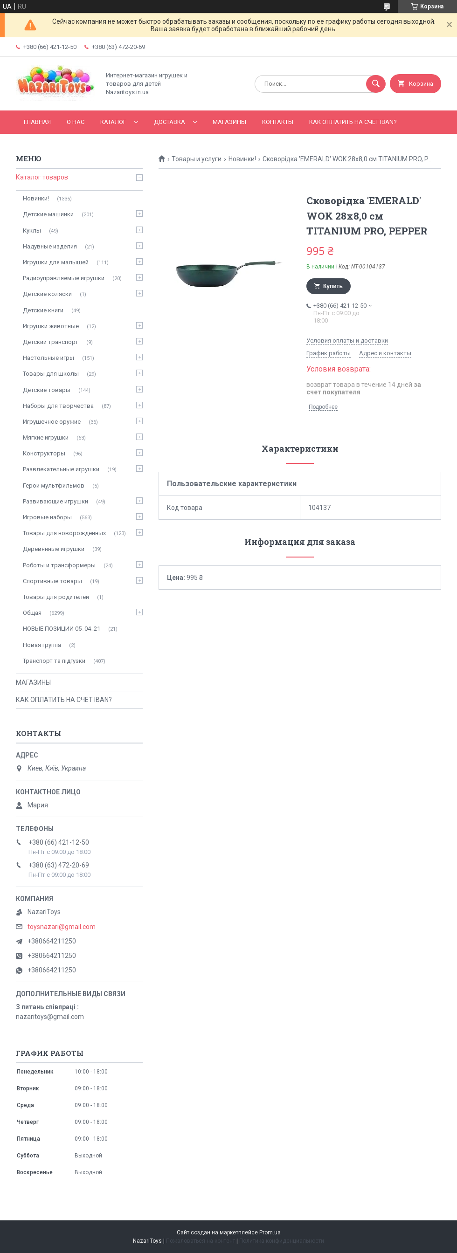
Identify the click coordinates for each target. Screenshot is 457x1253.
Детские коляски (47, 293)
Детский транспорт (50, 341)
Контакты (277, 121)
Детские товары (46, 389)
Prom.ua (270, 1232)
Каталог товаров (42, 177)
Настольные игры (48, 357)
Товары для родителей (56, 596)
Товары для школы (51, 373)
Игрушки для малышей (56, 262)
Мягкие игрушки (46, 437)
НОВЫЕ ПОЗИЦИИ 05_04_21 (61, 628)
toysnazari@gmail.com (62, 926)
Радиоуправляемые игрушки (63, 278)
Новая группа (42, 644)
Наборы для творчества (58, 405)
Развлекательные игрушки (61, 469)
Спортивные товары (52, 581)
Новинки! (242, 159)
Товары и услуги (197, 159)
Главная (37, 121)
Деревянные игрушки (53, 548)
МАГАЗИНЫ (229, 121)
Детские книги (43, 310)
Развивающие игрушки (55, 501)
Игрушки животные (51, 326)
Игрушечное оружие (52, 421)
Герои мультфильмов (53, 485)
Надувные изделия (50, 246)
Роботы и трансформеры (59, 565)
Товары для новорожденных (64, 533)
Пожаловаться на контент (200, 1241)
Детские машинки (48, 214)
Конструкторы (44, 453)
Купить (333, 286)
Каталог (113, 121)
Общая (32, 612)
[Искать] (376, 84)
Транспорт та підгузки (54, 660)
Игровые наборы (47, 517)
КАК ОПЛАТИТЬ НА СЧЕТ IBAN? (353, 121)
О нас (75, 121)
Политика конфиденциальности (281, 1241)
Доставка (169, 121)
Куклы (32, 230)
